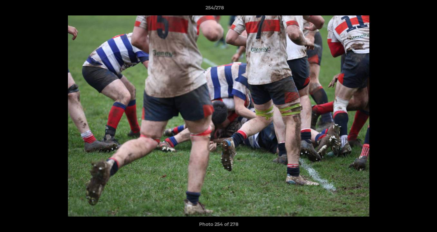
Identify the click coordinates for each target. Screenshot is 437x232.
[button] (410, 9)
